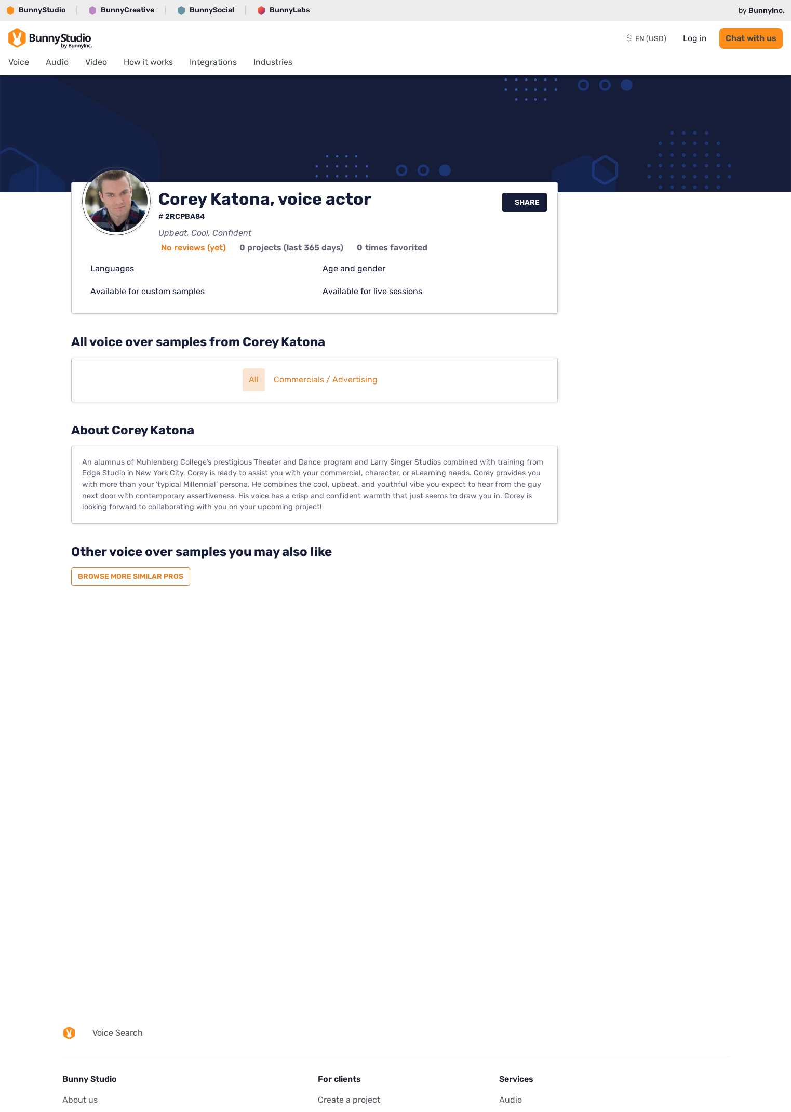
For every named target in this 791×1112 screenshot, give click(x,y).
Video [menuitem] (96, 62)
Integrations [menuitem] (213, 62)
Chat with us (751, 38)
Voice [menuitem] (18, 62)
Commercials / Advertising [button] (326, 380)
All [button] (254, 380)
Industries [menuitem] (272, 62)
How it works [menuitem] (148, 62)
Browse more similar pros (130, 576)
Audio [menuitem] (57, 62)
